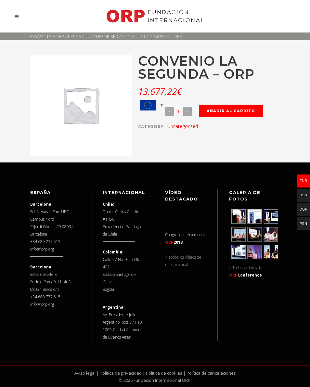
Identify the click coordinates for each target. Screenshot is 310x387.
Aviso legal (85, 373)
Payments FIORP (47, 36)
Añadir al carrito (231, 111)
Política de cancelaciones (211, 373)
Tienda (74, 36)
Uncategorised (101, 36)
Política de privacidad (121, 373)
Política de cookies (164, 373)
